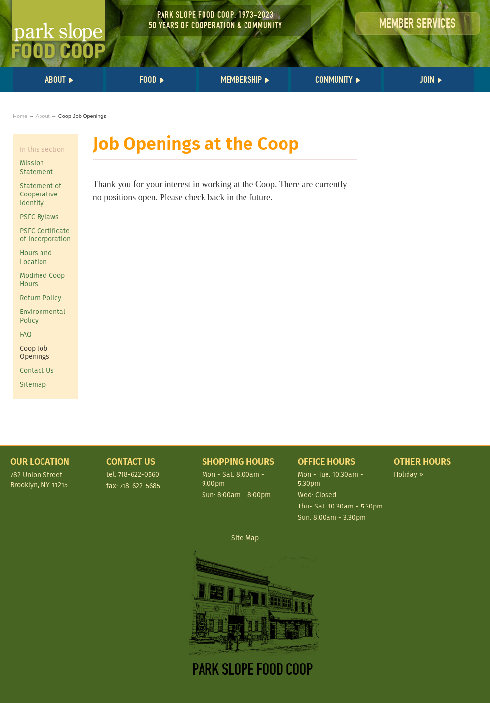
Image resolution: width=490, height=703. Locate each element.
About (43, 116)
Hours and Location (36, 257)
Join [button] (427, 79)
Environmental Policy (42, 316)
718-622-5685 (140, 485)
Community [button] (334, 79)
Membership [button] (241, 79)
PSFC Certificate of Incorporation (45, 235)
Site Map (245, 538)
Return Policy (40, 298)
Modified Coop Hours (42, 280)
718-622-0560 (138, 474)
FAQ (26, 334)
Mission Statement (36, 167)
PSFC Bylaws (39, 217)
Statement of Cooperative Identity (40, 194)
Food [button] (148, 79)
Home (20, 116)
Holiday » (408, 474)
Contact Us (37, 370)
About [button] (55, 79)
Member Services (417, 23)
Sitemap (33, 384)
